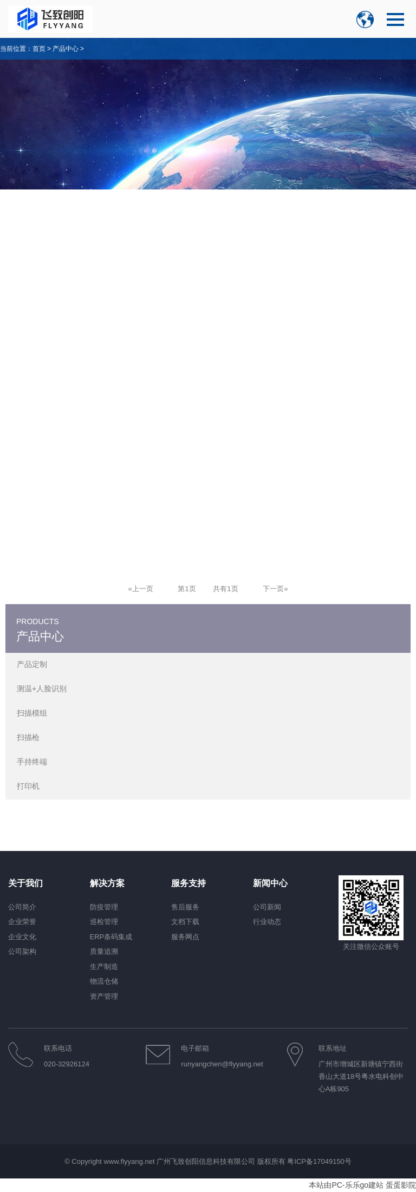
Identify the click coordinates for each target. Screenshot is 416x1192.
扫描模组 (32, 713)
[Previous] (141, 588)
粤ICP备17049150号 (319, 1161)
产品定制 (32, 664)
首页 (39, 49)
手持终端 (32, 761)
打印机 (28, 786)
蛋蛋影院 (401, 1185)
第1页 (187, 589)
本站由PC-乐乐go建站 (346, 1185)
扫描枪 (28, 737)
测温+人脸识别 (42, 688)
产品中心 (66, 49)
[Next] (275, 588)
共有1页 (225, 589)
